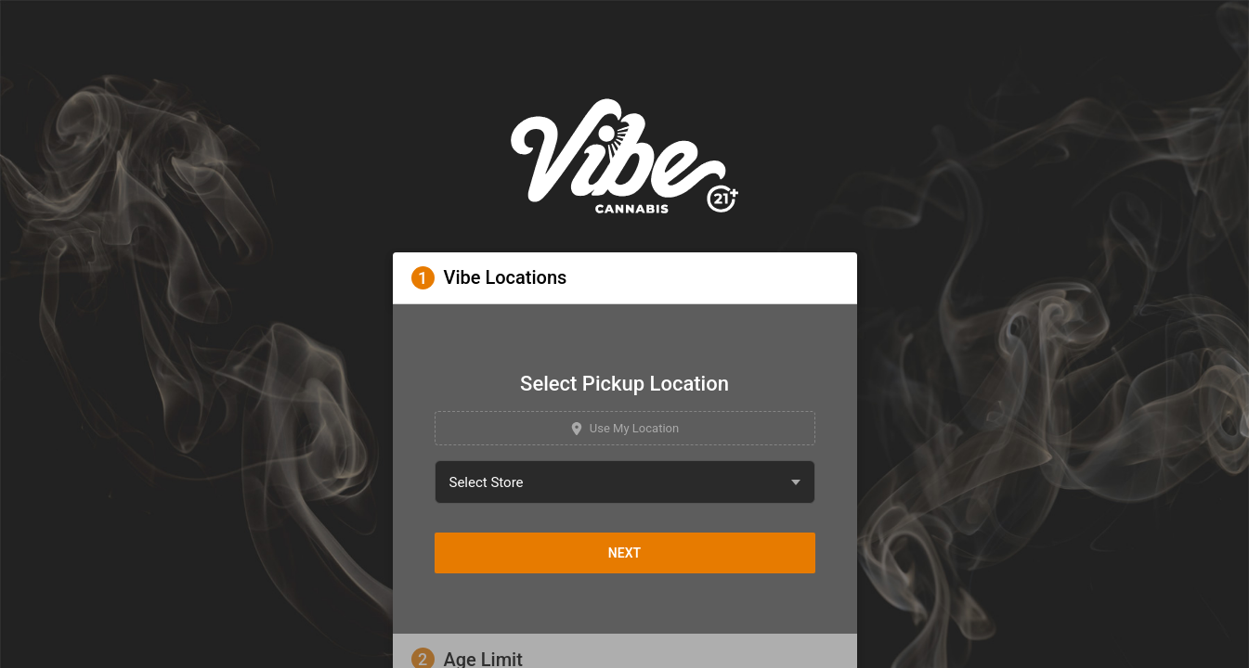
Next (624, 553)
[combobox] (625, 482)
